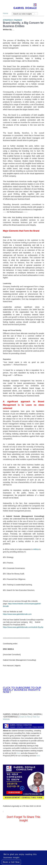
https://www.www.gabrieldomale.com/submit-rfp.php (23, 627)
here (18, 753)
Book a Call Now (11, 862)
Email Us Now (25, 717)
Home (5, 13)
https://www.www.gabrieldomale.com (17, 614)
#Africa (36, 549)
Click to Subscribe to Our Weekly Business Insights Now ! (22, 689)
